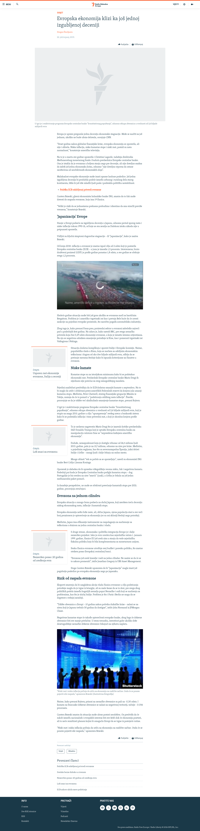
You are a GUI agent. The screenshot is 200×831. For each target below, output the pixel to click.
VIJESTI (176, 4)
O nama (24, 807)
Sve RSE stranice (28, 812)
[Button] (123, 44)
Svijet (60, 13)
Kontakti (25, 821)
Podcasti (64, 817)
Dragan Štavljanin (65, 32)
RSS (23, 817)
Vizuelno (64, 812)
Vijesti (63, 807)
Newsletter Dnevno (69, 821)
